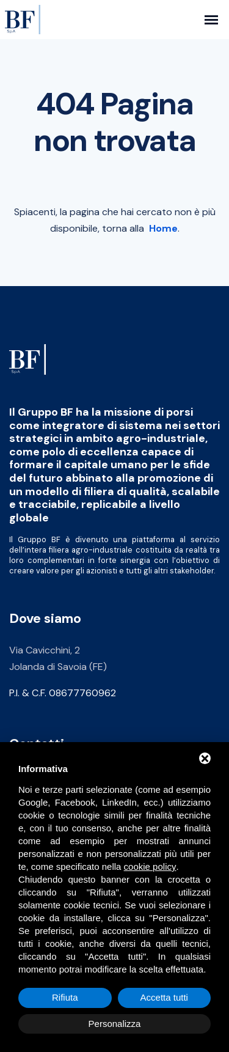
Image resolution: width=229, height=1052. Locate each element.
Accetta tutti (164, 997)
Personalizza (115, 1023)
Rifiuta (65, 997)
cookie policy (150, 866)
